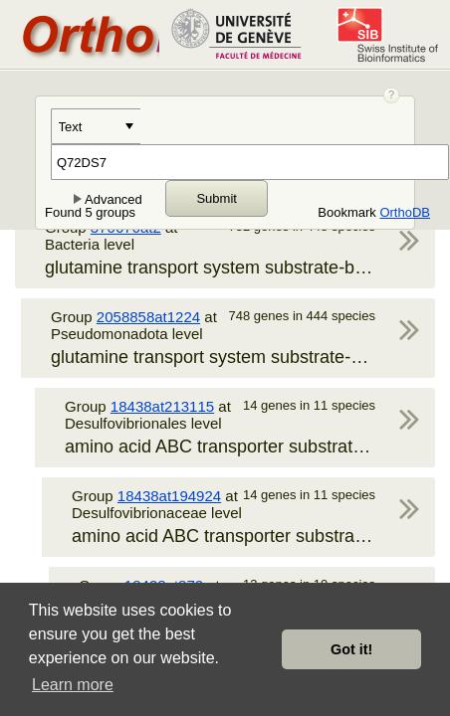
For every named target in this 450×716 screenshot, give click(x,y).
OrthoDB (404, 212)
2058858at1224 (148, 316)
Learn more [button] (72, 684)
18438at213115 (162, 406)
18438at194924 (169, 495)
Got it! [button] (351, 649)
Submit (216, 198)
